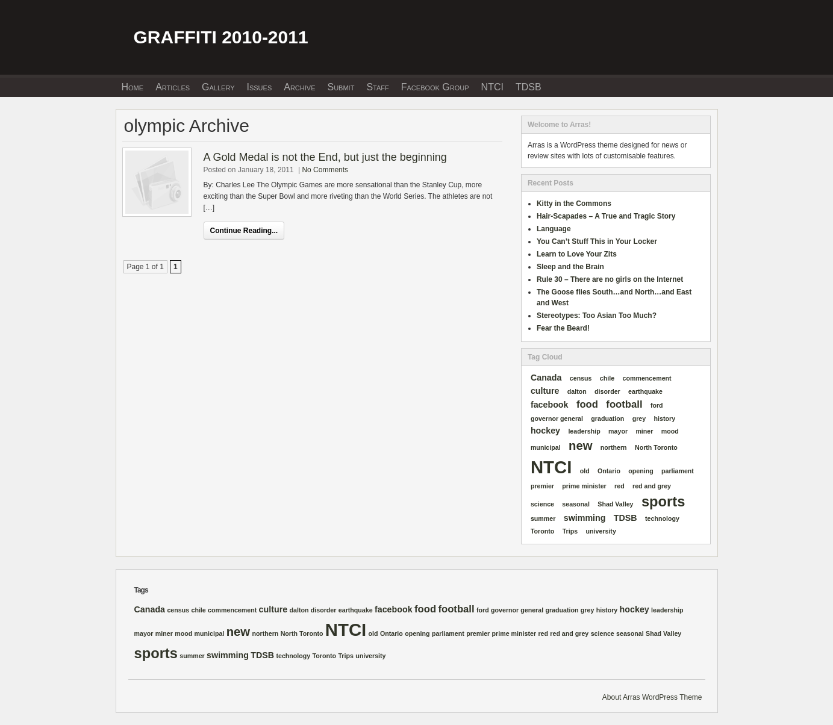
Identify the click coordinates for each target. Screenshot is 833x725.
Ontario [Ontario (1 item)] (608, 471)
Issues (259, 87)
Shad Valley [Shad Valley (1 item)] (615, 504)
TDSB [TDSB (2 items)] (625, 518)
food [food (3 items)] (587, 404)
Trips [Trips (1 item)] (570, 531)
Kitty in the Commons (574, 203)
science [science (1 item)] (542, 504)
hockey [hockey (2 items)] (545, 430)
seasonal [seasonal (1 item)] (576, 504)
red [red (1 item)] (619, 486)
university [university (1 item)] (601, 531)
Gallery (218, 87)
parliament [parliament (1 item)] (677, 471)
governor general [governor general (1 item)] (557, 418)
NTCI (492, 87)
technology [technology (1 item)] (662, 518)
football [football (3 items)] (624, 404)
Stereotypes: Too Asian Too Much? (597, 315)
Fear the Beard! (563, 328)
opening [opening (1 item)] (640, 471)
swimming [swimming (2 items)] (585, 518)
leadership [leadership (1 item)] (584, 431)
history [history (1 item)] (665, 418)
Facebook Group (435, 87)
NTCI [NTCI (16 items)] (551, 467)
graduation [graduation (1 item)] (607, 418)
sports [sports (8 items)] (663, 501)
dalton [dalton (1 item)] (577, 391)
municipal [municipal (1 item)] (546, 447)
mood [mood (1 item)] (670, 431)
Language (554, 229)
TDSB (528, 87)
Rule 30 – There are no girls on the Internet (610, 279)
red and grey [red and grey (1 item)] (651, 486)
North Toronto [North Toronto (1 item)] (656, 447)
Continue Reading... (244, 230)
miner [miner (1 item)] (644, 431)
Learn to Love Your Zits (577, 254)
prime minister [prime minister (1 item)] (584, 486)
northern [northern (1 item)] (614, 447)
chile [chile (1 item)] (607, 378)
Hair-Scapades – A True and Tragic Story (606, 216)
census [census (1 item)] (581, 378)
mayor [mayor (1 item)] (618, 431)
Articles (172, 87)
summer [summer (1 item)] (543, 518)
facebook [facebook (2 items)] (550, 404)
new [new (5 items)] (580, 445)
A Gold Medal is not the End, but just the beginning (325, 157)
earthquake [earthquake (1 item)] (645, 391)
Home (133, 87)
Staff (377, 87)
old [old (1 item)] (585, 471)
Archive (299, 87)
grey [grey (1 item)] (639, 418)
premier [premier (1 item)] (542, 486)
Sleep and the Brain (570, 267)
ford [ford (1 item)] (656, 405)
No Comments (325, 170)
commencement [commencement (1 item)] (647, 378)
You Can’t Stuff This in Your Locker (597, 241)
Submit (340, 87)
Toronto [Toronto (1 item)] (542, 531)
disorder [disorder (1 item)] (607, 391)
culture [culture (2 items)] (545, 391)
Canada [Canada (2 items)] (546, 377)
